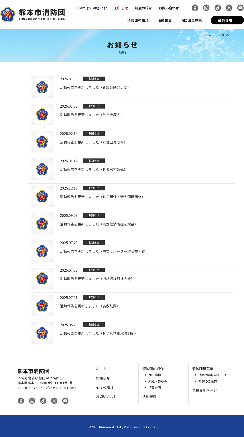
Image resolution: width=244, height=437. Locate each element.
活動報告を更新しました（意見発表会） (92, 114)
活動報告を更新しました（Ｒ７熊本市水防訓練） (99, 333)
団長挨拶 (154, 375)
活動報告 (164, 20)
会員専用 (225, 20)
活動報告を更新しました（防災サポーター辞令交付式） (104, 251)
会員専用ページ (204, 390)
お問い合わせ (169, 7)
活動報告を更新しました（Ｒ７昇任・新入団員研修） (102, 196)
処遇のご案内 (208, 381)
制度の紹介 (143, 7)
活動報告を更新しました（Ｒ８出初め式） (93, 169)
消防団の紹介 (138, 20)
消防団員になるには (212, 375)
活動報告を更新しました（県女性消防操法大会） (99, 224)
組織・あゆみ (157, 381)
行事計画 (154, 388)
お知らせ (121, 7)
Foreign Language (93, 8)
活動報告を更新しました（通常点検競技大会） (97, 278)
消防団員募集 (191, 20)
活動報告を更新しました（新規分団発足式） (95, 87)
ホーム (207, 34)
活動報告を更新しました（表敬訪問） (90, 305)
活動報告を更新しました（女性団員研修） (93, 142)
